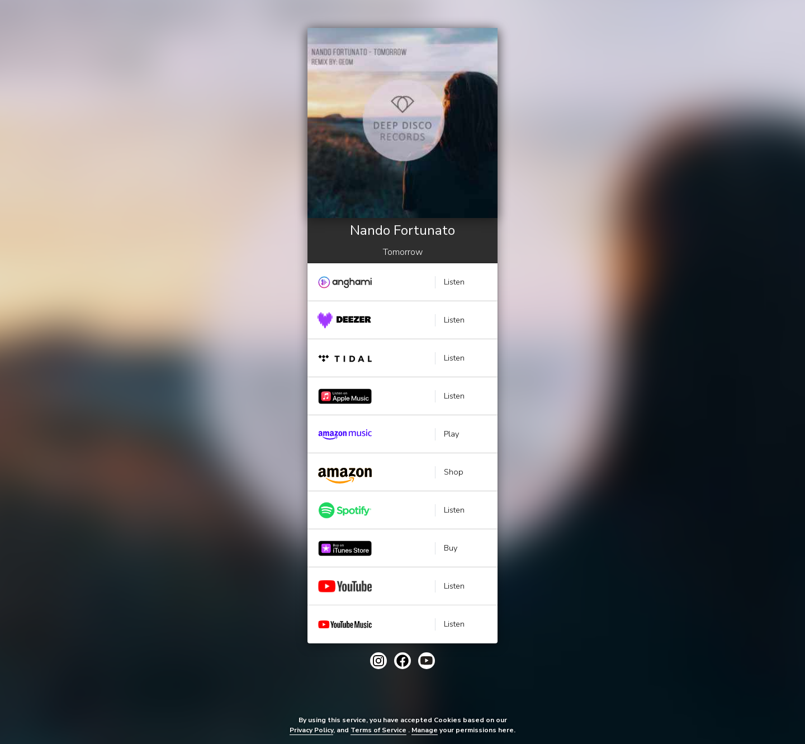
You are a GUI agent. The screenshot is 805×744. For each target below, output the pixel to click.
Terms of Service (378, 730)
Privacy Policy (311, 730)
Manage (424, 730)
